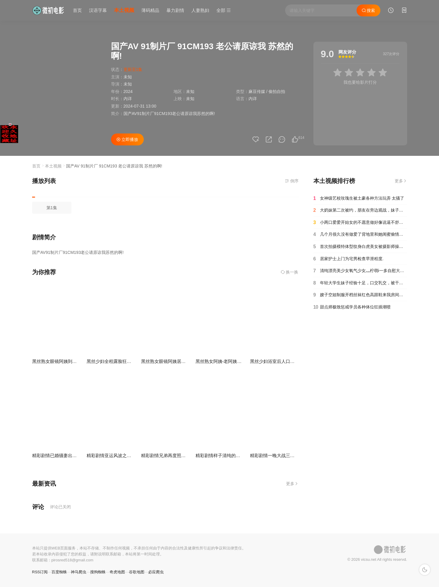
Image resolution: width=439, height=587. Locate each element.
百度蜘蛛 (59, 572)
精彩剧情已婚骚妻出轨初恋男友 (63, 455)
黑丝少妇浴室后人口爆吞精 (277, 361)
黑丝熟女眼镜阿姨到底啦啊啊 (61, 361)
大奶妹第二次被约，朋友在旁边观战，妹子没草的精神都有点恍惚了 (360, 210)
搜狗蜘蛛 (98, 572)
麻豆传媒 (257, 91)
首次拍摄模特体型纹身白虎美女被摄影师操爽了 (360, 247)
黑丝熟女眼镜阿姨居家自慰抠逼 (172, 361)
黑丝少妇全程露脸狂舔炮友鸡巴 (118, 361)
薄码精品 (150, 10)
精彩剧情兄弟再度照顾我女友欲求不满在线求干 (188, 455)
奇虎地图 (117, 572)
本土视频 (124, 10)
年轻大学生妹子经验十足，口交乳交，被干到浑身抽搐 (360, 283)
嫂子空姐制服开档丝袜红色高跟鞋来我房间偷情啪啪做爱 (360, 295)
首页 (77, 10)
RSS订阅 (40, 572)
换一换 (290, 272)
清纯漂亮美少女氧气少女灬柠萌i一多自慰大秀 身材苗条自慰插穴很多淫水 (360, 271)
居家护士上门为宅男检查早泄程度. (348, 259)
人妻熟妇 (200, 10)
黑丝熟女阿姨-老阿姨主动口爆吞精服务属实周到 (243, 361)
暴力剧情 (175, 10)
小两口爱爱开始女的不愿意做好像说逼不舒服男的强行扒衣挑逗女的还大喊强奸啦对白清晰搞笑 (360, 223)
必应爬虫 (156, 572)
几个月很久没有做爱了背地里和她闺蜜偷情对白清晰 (360, 234)
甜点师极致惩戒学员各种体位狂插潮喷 (352, 307)
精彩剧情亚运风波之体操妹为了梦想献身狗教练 (133, 455)
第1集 (51, 207)
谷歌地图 (136, 572)
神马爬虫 (78, 572)
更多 (292, 483)
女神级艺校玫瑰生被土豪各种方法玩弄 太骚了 (358, 198)
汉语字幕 (98, 10)
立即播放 (127, 139)
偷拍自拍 (276, 91)
